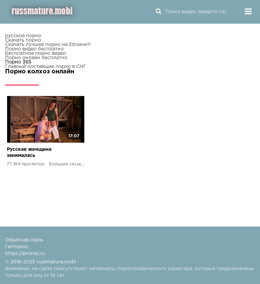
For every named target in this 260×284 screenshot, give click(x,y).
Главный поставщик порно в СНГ (45, 67)
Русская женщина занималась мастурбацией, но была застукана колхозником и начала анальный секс (37, 153)
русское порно (23, 36)
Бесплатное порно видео (35, 53)
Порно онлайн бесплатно (36, 58)
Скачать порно (23, 40)
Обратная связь (24, 240)
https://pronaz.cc (25, 254)
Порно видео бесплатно (34, 49)
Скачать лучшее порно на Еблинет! (48, 45)
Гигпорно (16, 247)
